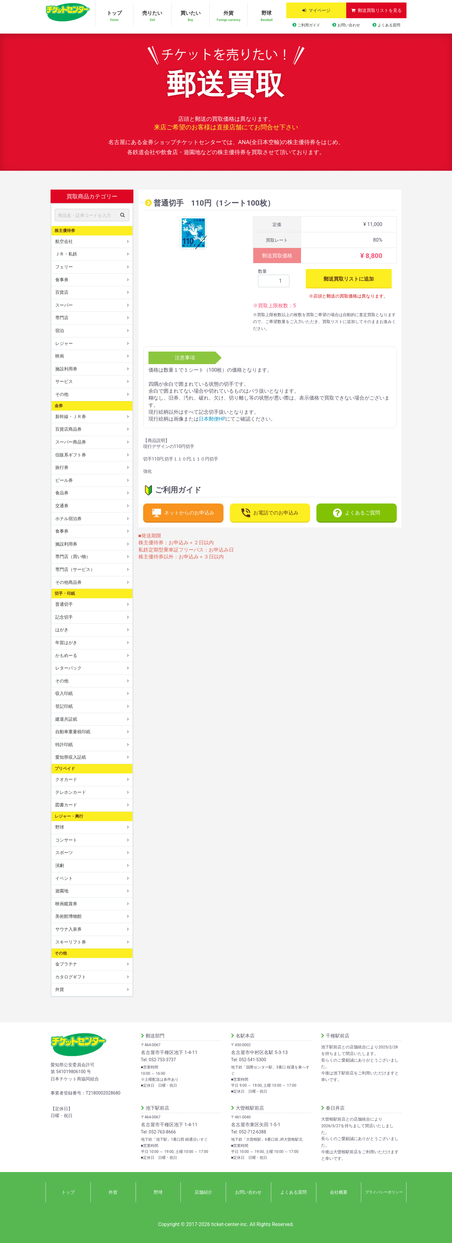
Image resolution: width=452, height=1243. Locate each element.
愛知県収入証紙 (70, 757)
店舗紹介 (203, 1192)
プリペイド (65, 768)
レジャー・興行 (69, 816)
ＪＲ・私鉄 (66, 253)
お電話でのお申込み (270, 512)
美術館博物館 (68, 916)
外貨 (228, 16)
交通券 (61, 505)
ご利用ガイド (309, 25)
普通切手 (64, 604)
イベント (64, 877)
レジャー (64, 343)
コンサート (66, 839)
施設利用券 (66, 368)
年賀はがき (66, 642)
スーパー (64, 305)
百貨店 (61, 292)
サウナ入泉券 (68, 929)
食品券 (61, 492)
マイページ (320, 10)
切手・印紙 (65, 593)
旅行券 (61, 467)
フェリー (64, 266)
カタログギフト (70, 976)
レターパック (68, 667)
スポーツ (64, 852)
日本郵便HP (212, 419)
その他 (61, 394)
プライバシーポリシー (384, 1192)
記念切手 (64, 617)
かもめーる (66, 655)
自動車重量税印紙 (72, 731)
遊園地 (61, 890)
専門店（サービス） (75, 569)
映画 (59, 355)
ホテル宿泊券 (68, 518)
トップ (114, 16)
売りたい (152, 16)
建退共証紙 (66, 718)
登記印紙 (64, 706)
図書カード (66, 804)
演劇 (59, 865)
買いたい (190, 16)
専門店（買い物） (72, 556)
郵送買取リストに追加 (349, 279)
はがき (61, 629)
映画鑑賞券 (66, 903)
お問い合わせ (348, 25)
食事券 (61, 279)
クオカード (66, 779)
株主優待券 (65, 230)
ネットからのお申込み (183, 512)
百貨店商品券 (68, 429)
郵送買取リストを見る (380, 10)
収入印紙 (64, 693)
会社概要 (338, 1192)
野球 (266, 16)
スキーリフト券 (70, 941)
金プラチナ (66, 963)
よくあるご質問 (356, 512)
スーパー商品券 (70, 441)
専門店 (61, 317)
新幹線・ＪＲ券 (70, 416)
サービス (64, 381)
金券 (59, 405)
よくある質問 (389, 25)
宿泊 (59, 330)
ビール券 (64, 480)
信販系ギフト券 (70, 454)
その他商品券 (68, 581)
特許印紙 (64, 744)
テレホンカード (70, 792)
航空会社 (64, 241)
